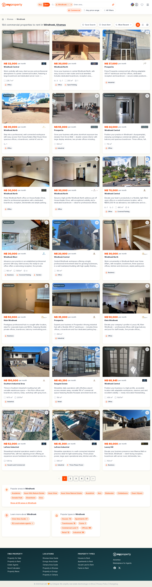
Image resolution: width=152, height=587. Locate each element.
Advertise (117, 560)
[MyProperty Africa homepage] (122, 554)
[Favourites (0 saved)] (142, 4)
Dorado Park (17, 498)
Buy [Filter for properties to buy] (40, 5)
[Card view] (138, 25)
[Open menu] (147, 4)
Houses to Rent (84, 558)
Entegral (56, 584)
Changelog (113, 584)
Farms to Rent (83, 568)
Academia (16, 493)
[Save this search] (89, 24)
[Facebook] (114, 568)
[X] (119, 568)
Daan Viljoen (137, 493)
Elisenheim (30, 498)
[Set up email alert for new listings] (104, 24)
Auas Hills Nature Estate (34, 493)
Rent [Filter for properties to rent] (46, 5)
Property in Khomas (50, 568)
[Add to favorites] (46, 32)
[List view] (142, 25)
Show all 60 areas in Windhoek (23, 503)
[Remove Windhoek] (71, 5)
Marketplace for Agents (122, 563)
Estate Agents (13, 565)
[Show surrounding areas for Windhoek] (62, 5)
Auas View (52, 493)
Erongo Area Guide (50, 561)
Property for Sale (14, 558)
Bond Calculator (14, 568)
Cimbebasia (123, 493)
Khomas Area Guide (50, 558)
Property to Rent (14, 561)
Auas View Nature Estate (71, 493)
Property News (13, 571)
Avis (99, 493)
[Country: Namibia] (134, 4)
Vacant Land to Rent (86, 565)
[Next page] (93, 478)
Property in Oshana (50, 575)
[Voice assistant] (113, 4)
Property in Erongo (50, 571)
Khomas (61, 24)
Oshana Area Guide (50, 565)
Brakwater (109, 493)
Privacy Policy (102, 584)
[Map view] (147, 25)
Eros (41, 498)
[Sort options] (123, 24)
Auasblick (90, 493)
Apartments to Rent (85, 561)
